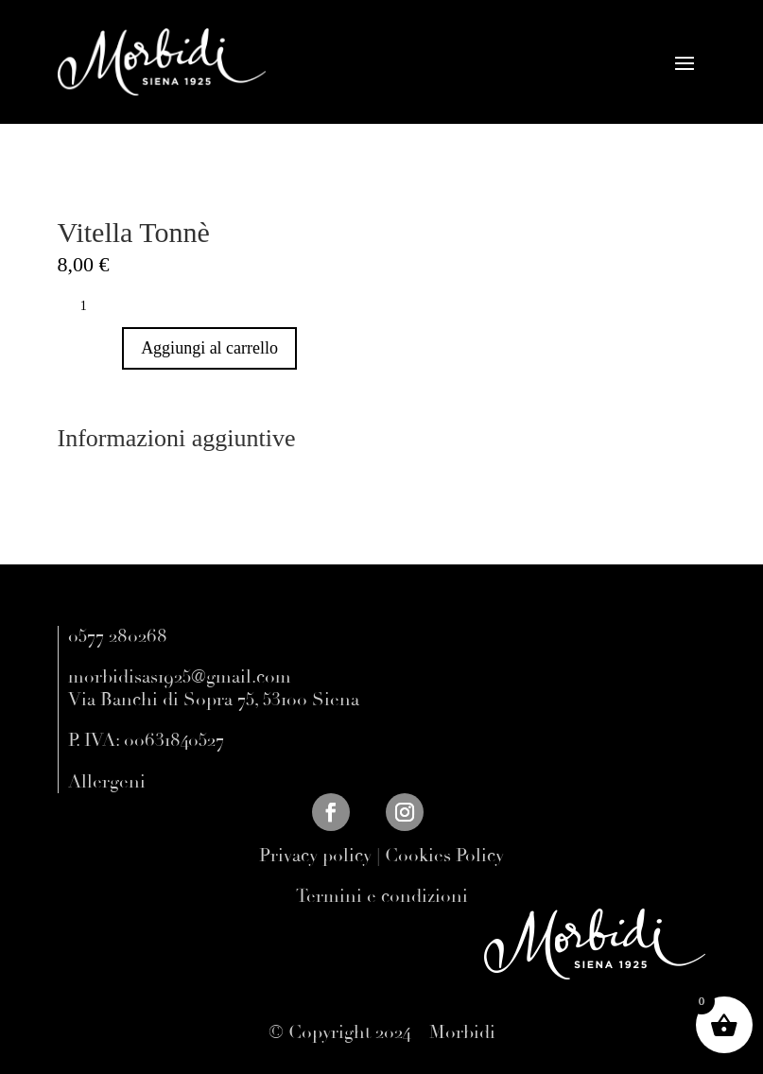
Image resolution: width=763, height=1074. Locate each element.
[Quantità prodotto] (90, 306)
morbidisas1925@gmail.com (179, 677)
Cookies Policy (444, 855)
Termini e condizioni (382, 896)
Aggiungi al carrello (209, 347)
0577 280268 (117, 636)
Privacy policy (315, 855)
